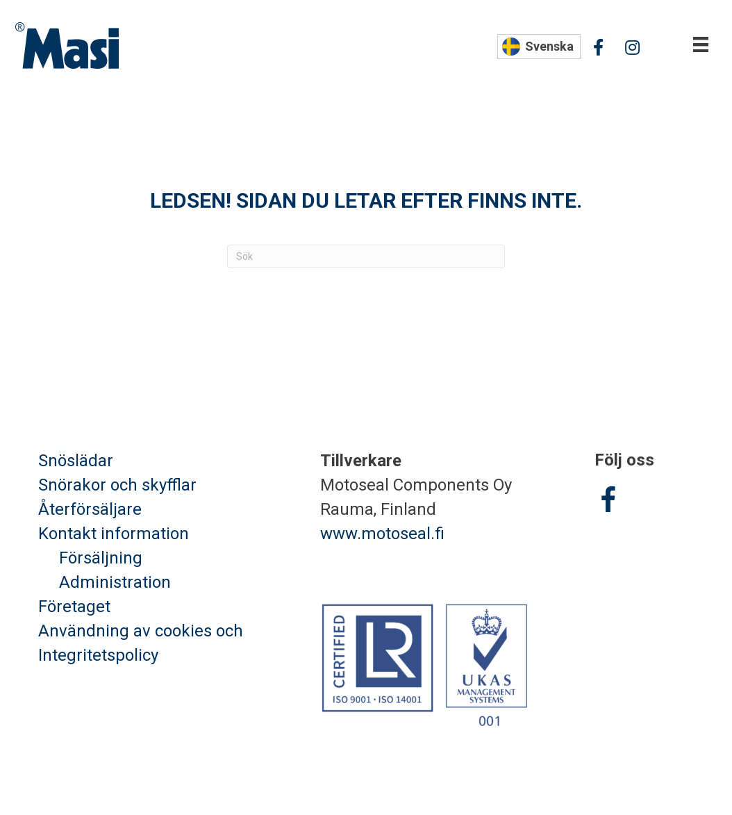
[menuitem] (539, 46)
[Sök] (366, 256)
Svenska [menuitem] (549, 46)
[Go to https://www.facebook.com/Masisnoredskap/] (608, 501)
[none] (539, 46)
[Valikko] (700, 44)
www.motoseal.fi (382, 533)
